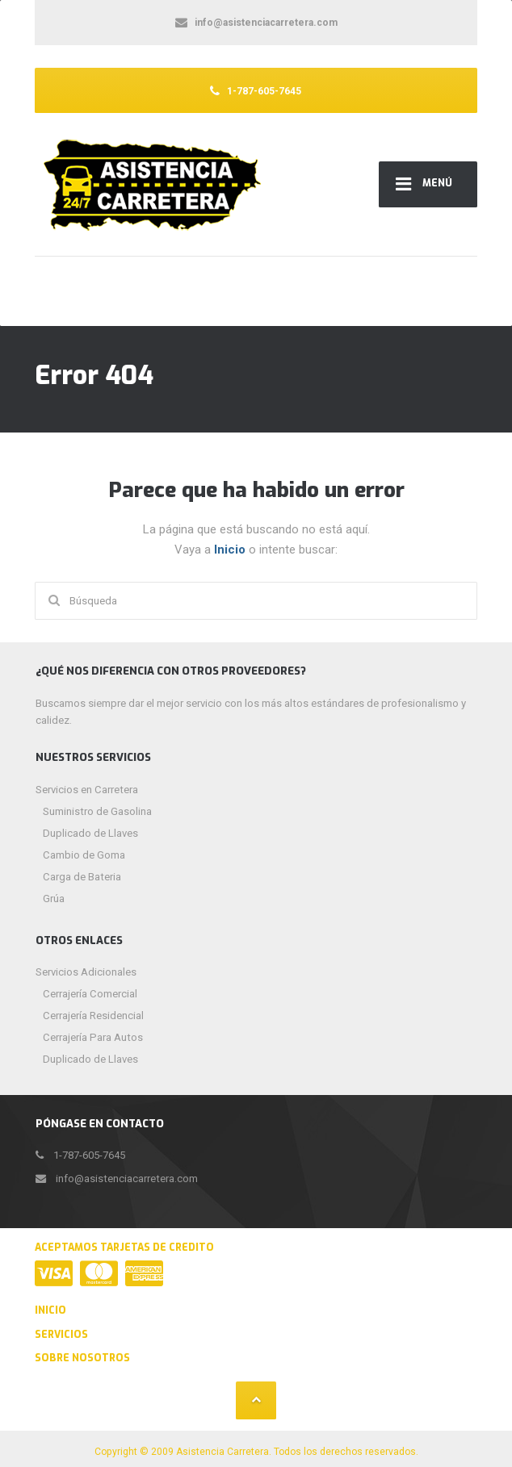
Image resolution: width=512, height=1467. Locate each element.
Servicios (61, 1334)
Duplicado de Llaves (90, 833)
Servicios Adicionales (86, 972)
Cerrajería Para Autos (93, 1037)
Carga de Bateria (82, 877)
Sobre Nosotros (82, 1358)
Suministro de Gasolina (97, 811)
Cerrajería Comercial (90, 994)
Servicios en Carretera (87, 790)
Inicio (231, 549)
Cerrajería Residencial (93, 1015)
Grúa (54, 898)
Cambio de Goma (84, 855)
